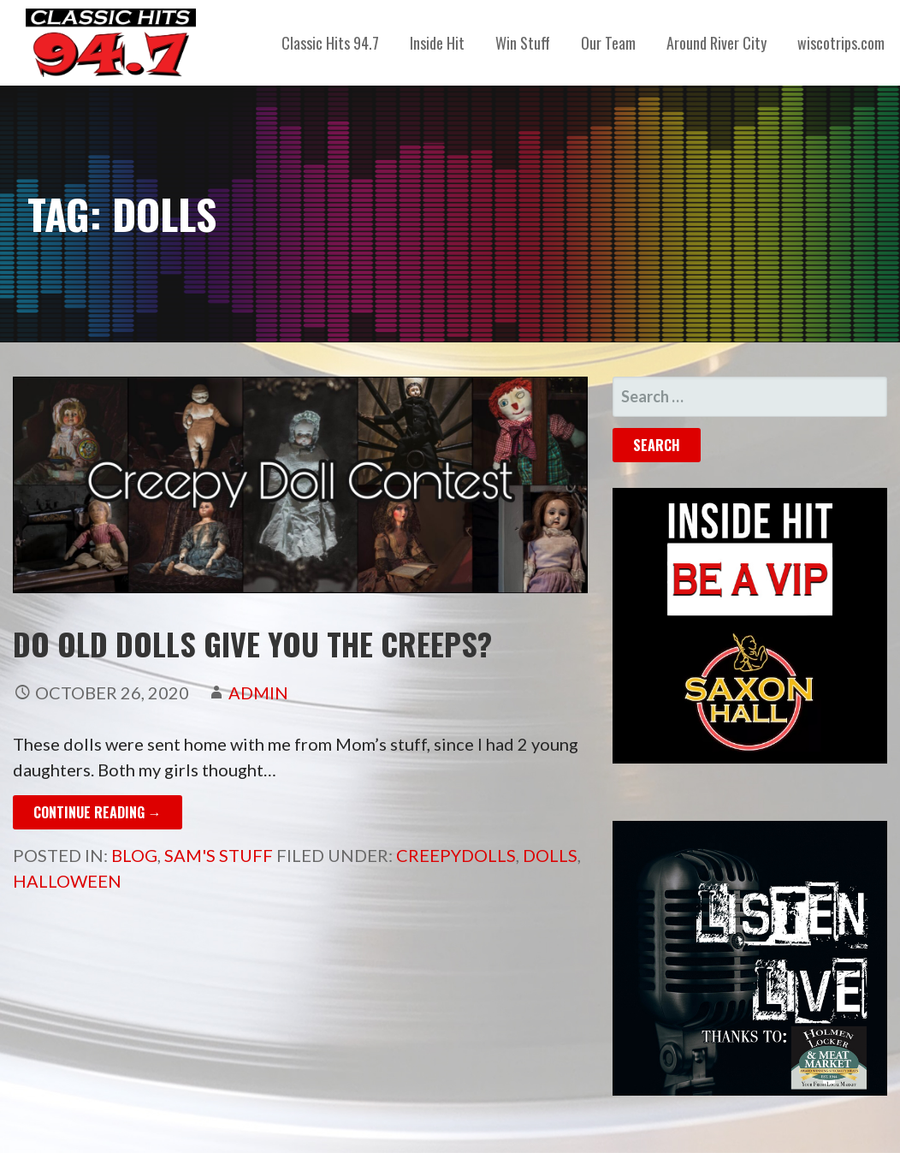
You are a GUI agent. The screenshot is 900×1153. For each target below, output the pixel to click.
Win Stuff (522, 43)
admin (258, 692)
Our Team (608, 43)
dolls (550, 855)
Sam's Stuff (218, 855)
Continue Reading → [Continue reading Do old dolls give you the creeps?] (97, 812)
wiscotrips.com (841, 43)
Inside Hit (437, 43)
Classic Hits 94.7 (330, 43)
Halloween (67, 881)
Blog (134, 855)
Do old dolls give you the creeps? (252, 643)
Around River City (716, 43)
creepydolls (456, 855)
